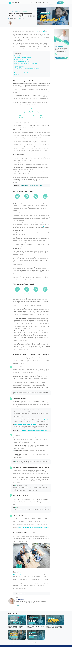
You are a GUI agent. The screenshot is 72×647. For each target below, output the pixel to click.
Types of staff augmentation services (22, 57)
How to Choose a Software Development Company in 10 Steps (32, 430)
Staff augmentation (17, 574)
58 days (44, 31)
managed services (45, 226)
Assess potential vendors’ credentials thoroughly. (25, 424)
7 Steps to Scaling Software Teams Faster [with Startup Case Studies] (54, 627)
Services (32, 2)
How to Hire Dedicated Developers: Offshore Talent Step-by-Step (35, 641)
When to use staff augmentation (21, 61)
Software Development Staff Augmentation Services (32, 535)
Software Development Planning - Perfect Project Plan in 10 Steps (33, 527)
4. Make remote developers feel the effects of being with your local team (27, 68)
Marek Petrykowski (17, 23)
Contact (60, 2)
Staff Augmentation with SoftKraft (22, 72)
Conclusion (16, 74)
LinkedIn (17, 605)
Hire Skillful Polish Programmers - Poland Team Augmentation (15, 627)
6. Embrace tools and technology (20, 71)
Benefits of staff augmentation (21, 59)
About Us (38, 2)
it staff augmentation (21, 593)
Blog (50, 2)
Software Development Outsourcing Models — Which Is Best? (31, 185)
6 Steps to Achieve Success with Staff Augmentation (26, 63)
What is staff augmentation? (20, 55)
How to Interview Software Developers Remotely (35, 627)
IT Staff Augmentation (20, 357)
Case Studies (45, 2)
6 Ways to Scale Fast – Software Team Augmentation (16, 641)
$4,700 (36, 31)
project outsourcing (44, 419)
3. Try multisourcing (18, 67)
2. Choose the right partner (19, 66)
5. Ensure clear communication (20, 69)
